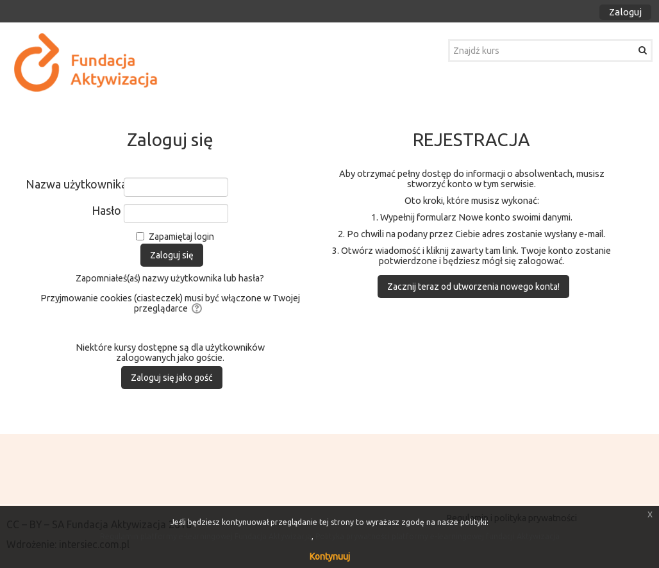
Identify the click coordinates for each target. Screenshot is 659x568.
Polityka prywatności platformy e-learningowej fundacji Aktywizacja (437, 536)
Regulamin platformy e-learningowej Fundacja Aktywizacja (206, 536)
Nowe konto (484, 217)
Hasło (106, 210)
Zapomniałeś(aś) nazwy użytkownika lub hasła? (170, 278)
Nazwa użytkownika (73, 184)
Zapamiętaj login (181, 236)
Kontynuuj (330, 556)
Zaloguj (625, 11)
